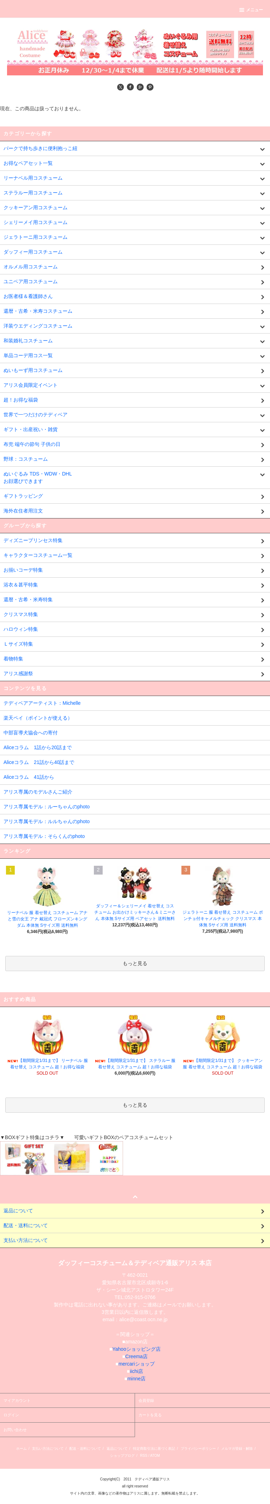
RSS (144, 1456)
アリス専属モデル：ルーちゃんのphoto (47, 806)
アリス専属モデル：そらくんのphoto (44, 836)
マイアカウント (17, 1400)
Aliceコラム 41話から (29, 777)
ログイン (11, 1415)
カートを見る (150, 1415)
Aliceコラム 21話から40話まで (39, 762)
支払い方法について (48, 1448)
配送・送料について (85, 1448)
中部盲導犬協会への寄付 (31, 732)
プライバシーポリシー (198, 1448)
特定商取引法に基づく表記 (154, 1448)
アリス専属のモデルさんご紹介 (38, 792)
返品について (117, 1448)
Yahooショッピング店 (136, 1349)
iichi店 (136, 1371)
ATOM (155, 1456)
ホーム (21, 1448)
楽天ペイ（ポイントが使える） (38, 718)
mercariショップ (136, 1364)
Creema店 (136, 1356)
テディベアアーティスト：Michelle (42, 703)
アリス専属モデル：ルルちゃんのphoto (47, 821)
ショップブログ (122, 1456)
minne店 (136, 1378)
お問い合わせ (15, 1430)
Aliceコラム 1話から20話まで (38, 747)
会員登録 (146, 1400)
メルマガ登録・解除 (237, 1448)
